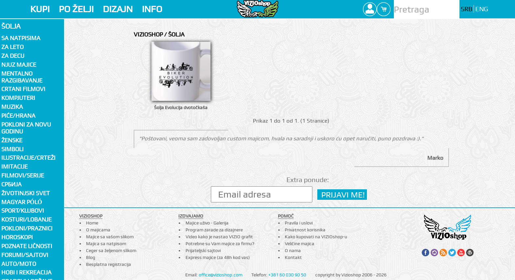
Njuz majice (18, 64)
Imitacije (14, 166)
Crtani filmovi (23, 88)
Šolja (11, 26)
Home (92, 222)
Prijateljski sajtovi (203, 250)
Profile (370, 9)
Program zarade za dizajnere (214, 229)
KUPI (40, 9)
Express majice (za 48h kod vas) (218, 257)
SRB (466, 9)
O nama (293, 250)
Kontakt (293, 257)
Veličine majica (299, 243)
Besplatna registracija (108, 264)
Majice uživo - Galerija (207, 222)
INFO (152, 9)
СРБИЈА (11, 184)
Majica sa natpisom (106, 243)
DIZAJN (118, 9)
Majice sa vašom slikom (110, 236)
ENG (481, 9)
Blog (90, 257)
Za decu (12, 55)
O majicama (98, 229)
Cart (384, 9)
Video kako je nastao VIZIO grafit (219, 236)
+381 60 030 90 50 (287, 274)
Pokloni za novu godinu (26, 128)
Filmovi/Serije (22, 175)
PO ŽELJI (76, 9)
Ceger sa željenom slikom (111, 250)
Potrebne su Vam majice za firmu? (220, 243)
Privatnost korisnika (305, 229)
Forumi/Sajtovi (24, 254)
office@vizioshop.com (220, 274)
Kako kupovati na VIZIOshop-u (316, 236)
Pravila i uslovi (299, 222)
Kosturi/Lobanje (26, 219)
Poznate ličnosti (26, 246)
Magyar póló (21, 201)
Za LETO (12, 46)
